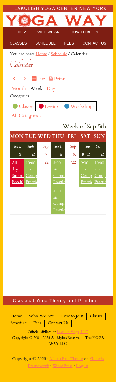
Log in (82, 366)
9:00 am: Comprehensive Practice (86, 172)
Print (60, 79)
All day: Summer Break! (18, 172)
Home (16, 316)
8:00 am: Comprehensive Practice (59, 172)
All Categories (26, 115)
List (42, 79)
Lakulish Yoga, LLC (72, 331)
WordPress (63, 366)
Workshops (79, 107)
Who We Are (41, 316)
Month (18, 88)
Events (49, 107)
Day (51, 88)
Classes (23, 107)
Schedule (19, 323)
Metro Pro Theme (66, 359)
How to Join (71, 316)
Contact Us (58, 323)
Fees (37, 323)
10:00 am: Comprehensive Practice (31, 172)
